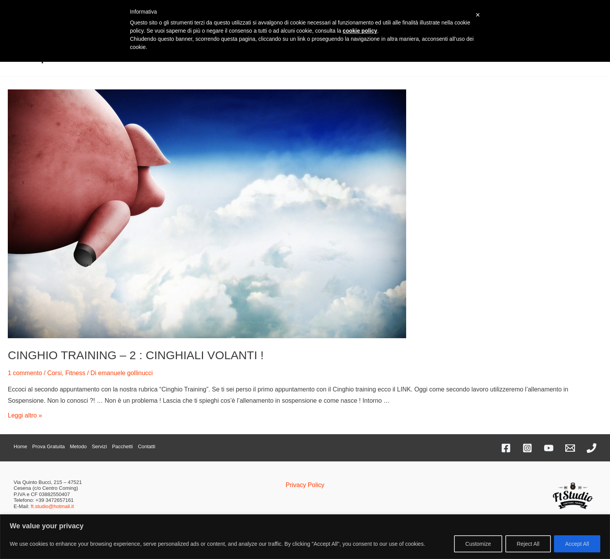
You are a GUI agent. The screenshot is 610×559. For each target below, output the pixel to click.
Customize (478, 544)
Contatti (146, 446)
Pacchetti (122, 446)
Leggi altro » (25, 415)
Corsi (54, 373)
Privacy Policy (305, 485)
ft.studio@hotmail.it (52, 506)
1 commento (25, 373)
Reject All (528, 544)
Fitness (75, 373)
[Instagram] (527, 448)
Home (20, 446)
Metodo (78, 446)
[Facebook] (506, 448)
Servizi (99, 446)
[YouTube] (549, 448)
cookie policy (360, 31)
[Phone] (591, 448)
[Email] (570, 448)
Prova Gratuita (48, 446)
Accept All (577, 544)
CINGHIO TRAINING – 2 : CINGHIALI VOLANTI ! (136, 355)
